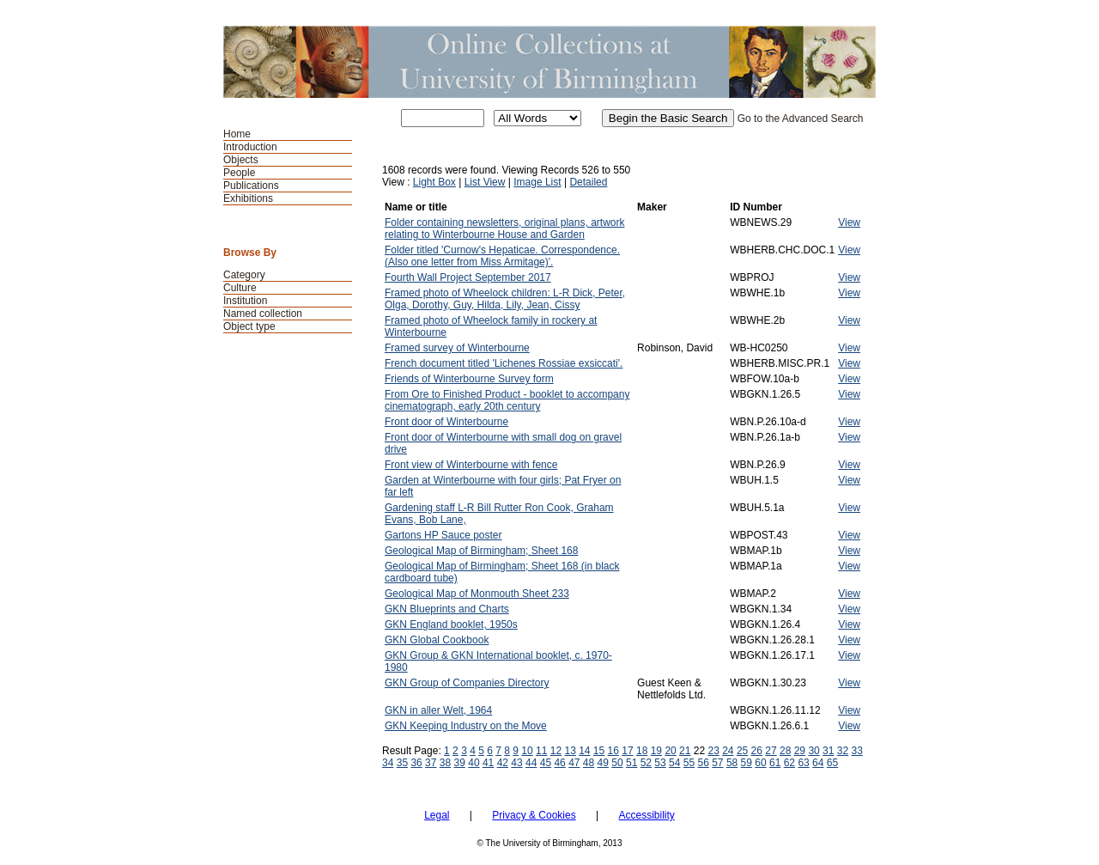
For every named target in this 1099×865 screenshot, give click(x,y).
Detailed (588, 182)
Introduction (250, 147)
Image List (537, 182)
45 (545, 763)
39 (459, 763)
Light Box (434, 182)
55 (689, 763)
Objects (240, 160)
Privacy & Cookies (533, 815)
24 (727, 751)
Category (244, 275)
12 (556, 751)
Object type (249, 326)
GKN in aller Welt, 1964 (438, 710)
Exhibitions (248, 198)
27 (770, 751)
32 (842, 751)
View (849, 222)
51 (631, 763)
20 (670, 751)
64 (817, 763)
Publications (251, 186)
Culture (240, 288)
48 (588, 763)
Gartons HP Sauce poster (443, 535)
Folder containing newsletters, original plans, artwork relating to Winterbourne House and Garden (504, 228)
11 (541, 751)
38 (445, 763)
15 (598, 751)
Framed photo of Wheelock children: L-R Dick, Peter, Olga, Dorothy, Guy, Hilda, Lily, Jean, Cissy (505, 299)
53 (659, 763)
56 (702, 763)
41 (488, 763)
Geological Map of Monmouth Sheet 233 (477, 594)
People (239, 173)
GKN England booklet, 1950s (451, 624)
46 (559, 763)
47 (574, 763)
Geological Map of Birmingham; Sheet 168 (481, 551)
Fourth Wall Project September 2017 (468, 277)
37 (430, 763)
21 (684, 751)
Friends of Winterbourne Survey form (469, 379)
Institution (245, 301)
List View (485, 182)
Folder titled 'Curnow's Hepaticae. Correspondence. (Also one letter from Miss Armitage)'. (502, 256)
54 (674, 763)
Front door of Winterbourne (446, 422)
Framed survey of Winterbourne (457, 348)
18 (641, 751)
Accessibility (646, 815)
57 (717, 763)
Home (237, 134)
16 (613, 751)
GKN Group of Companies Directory (467, 683)
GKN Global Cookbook (437, 640)
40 (473, 763)
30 (813, 751)
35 (402, 763)
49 (603, 763)
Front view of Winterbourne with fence (471, 465)
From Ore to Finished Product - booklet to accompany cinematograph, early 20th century (507, 400)
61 (774, 763)
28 (785, 751)
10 (526, 751)
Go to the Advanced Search (801, 119)
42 (502, 763)
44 (531, 763)
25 (742, 751)
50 (616, 763)
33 (857, 751)
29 (799, 751)
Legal (436, 815)
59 (746, 763)
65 (832, 763)
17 (627, 751)
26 (756, 751)
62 (789, 763)
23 (713, 751)
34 (387, 763)
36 (416, 763)
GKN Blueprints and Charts (447, 609)
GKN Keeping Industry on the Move (466, 726)
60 (760, 763)
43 (516, 763)
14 (584, 751)
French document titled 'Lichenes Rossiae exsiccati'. (503, 363)
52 (646, 763)
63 (803, 763)
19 (656, 751)
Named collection (262, 314)
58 (732, 763)
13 (569, 751)
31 (828, 751)
